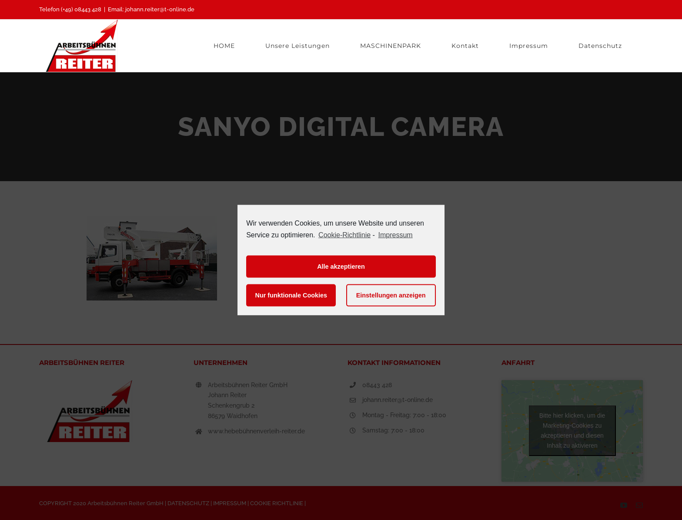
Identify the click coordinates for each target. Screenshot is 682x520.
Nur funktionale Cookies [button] (291, 295)
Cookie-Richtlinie (344, 235)
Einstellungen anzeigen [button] (391, 295)
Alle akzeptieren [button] (341, 266)
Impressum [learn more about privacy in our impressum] (395, 235)
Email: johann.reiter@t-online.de (151, 9)
